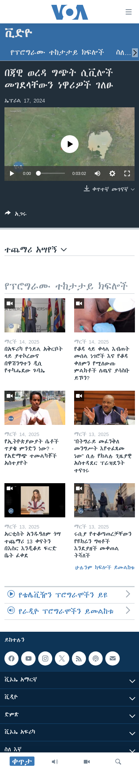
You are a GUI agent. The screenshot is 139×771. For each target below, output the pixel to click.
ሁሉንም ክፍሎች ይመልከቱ (105, 567)
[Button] (16, 215)
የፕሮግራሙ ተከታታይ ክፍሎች (57, 52)
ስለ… (123, 52)
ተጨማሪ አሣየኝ (35, 249)
